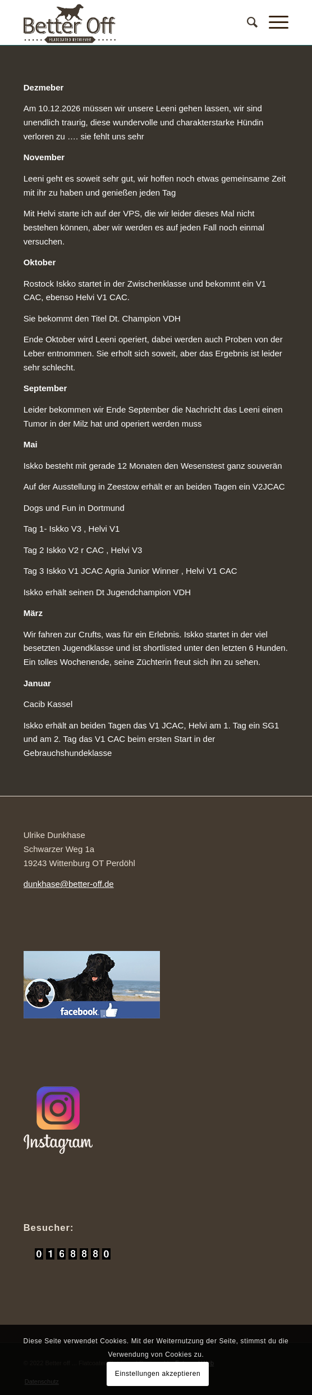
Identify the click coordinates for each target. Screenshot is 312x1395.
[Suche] (247, 22)
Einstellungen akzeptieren (157, 1374)
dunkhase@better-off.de (69, 884)
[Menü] (273, 22)
